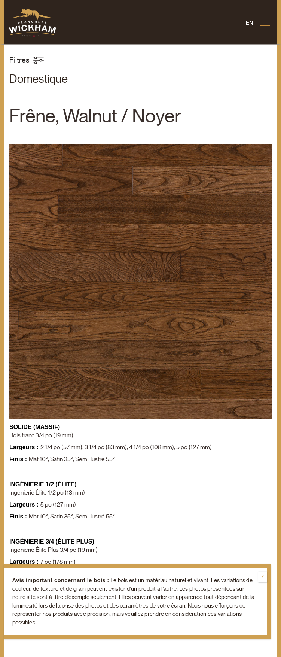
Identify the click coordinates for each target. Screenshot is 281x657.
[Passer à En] (249, 23)
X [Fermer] (262, 577)
